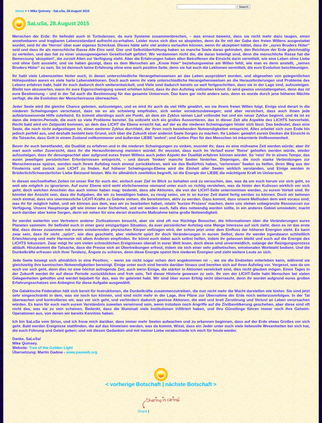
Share (142, 411)
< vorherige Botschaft (133, 384)
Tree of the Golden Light (51, 348)
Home (19, 11)
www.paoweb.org (81, 352)
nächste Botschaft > (190, 384)
